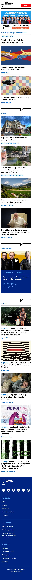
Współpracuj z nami (7, 551)
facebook (3, 490)
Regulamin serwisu (7, 526)
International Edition (8, 512)
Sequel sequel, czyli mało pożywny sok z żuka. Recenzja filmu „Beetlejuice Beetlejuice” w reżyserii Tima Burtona (15, 465)
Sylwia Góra (5, 338)
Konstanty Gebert (7, 205)
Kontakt (4, 505)
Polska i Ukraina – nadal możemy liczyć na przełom (15, 98)
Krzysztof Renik (6, 237)
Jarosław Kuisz (8, 283)
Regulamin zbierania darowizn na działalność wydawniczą (9, 535)
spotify (28, 490)
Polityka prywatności (8, 530)
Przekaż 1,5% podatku (9, 558)
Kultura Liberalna (7, 4)
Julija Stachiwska (7, 402)
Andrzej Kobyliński (9, 287)
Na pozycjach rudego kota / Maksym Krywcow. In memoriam (14, 397)
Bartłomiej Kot (6, 102)
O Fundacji (5, 515)
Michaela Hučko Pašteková (10, 143)
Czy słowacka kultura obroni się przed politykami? (14, 139)
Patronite (5, 561)
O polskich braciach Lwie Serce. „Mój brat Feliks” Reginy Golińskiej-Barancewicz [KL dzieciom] (15, 430)
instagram (13, 490)
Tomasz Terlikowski (9, 285)
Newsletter (5, 508)
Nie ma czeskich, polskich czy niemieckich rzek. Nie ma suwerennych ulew (13, 170)
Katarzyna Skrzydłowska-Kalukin (12, 175)
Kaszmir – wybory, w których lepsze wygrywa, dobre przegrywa (16, 201)
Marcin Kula (5, 370)
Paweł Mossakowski (8, 471)
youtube (8, 490)
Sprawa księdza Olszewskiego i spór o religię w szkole (16, 278)
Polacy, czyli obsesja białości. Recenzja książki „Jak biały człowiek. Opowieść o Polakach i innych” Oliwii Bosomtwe (15, 331)
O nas (3, 501)
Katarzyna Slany (6, 437)
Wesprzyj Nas (6, 555)
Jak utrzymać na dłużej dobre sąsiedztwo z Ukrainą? (13, 68)
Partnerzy (5, 548)
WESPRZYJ (26, 5)
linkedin (23, 490)
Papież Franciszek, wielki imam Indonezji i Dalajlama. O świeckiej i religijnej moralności (15, 232)
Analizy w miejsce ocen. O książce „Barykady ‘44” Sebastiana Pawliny (16, 365)
